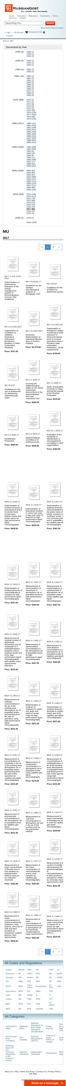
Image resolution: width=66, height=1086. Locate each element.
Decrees (9, 977)
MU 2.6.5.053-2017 (55, 325)
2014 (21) (30, 203)
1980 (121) (31, 123)
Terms (55, 16)
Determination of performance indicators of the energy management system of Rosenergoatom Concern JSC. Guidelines (12, 290)
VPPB (59, 977)
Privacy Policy (54, 1071)
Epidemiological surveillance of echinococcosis (33, 440)
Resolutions (41, 986)
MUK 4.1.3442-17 (54, 582)
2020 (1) (30, 218)
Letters (9, 999)
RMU (38, 991)
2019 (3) (30, 213)
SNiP (51, 970)
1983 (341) (31, 130)
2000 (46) (30, 171)
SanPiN (39, 1009)
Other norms (30, 986)
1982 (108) (31, 128)
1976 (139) (31, 112)
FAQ (16, 1071)
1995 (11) (30, 157)
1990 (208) (31, 147)
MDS (8, 1009)
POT (29, 1004)
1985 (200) (31, 134)
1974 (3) (30, 108)
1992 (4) (30, 151)
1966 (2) (30, 89)
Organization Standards (36, 1053)
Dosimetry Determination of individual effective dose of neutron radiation (34, 339)
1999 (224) (31, 166)
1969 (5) (30, 95)
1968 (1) (30, 93)
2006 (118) (31, 183)
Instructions (11, 991)
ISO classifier (23, 1038)
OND (29, 970)
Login (8, 32)
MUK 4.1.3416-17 (33, 505)
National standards (24, 1053)
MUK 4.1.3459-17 (54, 755)
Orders (30, 977)
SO (50, 977)
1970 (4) (30, 100)
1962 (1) (30, 80)
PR (37, 970)
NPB (20, 1004)
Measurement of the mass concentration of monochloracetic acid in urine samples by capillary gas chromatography (33, 872)
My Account (18, 32)
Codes (8, 970)
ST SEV (51, 986)
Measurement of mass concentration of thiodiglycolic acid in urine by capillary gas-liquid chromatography (56, 821)
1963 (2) (30, 82)
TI (50, 995)
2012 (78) (30, 198)
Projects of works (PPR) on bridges (50, 1038)
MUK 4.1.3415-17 (12, 502)
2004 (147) (31, 179)
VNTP (59, 974)
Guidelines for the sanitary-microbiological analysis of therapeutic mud (33, 289)
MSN (20, 981)
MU (20, 995)
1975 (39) (30, 110)
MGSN (21, 970)
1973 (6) (30, 106)
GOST (8, 986)
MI (19, 974)
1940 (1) (30, 61)
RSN (38, 999)
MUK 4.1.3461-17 (12, 810)
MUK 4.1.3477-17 (33, 861)
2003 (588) (31, 177)
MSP (20, 986)
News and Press (27, 1071)
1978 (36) (30, 117)
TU (58, 970)
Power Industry (49, 1027)
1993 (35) (30, 153)
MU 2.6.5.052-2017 (34, 331)
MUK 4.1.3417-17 (54, 502)
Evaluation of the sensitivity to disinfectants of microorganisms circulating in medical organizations (56, 439)
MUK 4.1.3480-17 (12, 912)
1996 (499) (31, 160)
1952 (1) (30, 69)
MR (20, 977)
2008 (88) (30, 187)
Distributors (45, 16)
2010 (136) (31, 194)
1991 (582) (31, 149)
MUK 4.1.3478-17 (54, 859)
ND (19, 999)
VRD (59, 981)
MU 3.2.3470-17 (33, 434)
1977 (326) (31, 114)
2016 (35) (30, 207)
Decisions (10, 974)
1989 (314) (31, 142)
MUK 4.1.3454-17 (33, 701)
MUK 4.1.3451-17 (54, 642)
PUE (38, 974)
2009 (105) (31, 190)
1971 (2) (30, 102)
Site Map (33, 1074)
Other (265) (31, 222)
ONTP (30, 974)
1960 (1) (30, 76)
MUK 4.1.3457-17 (12, 755)
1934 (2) (30, 56)
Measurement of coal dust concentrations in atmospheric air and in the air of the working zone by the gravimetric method (34, 824)
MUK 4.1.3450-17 (33, 640)
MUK (20, 991)
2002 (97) (30, 175)
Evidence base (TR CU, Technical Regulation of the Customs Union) (10, 1053)
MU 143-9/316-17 (33, 282)
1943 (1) (30, 65)
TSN (51, 1009)
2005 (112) (31, 181)
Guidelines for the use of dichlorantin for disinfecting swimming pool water (13, 393)
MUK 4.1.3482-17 (54, 916)
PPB (29, 1009)
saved (9, 36)
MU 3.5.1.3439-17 (55, 431)
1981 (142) (31, 125)
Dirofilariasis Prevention (10, 440)
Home (11, 16)
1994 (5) (30, 155)
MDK (8, 1004)
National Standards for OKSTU (37, 1038)
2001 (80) (30, 173)
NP (19, 1009)
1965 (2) (30, 87)
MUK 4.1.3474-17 (54, 812)
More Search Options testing (52, 28)
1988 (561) (31, 140)
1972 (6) (30, 104)
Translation (21, 16)
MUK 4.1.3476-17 (12, 861)
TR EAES (51, 1004)
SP (50, 981)
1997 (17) (30, 162)
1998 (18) (30, 164)
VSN (59, 986)
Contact (22, 18)
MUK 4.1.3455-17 (54, 703)
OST (29, 981)
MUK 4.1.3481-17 (33, 915)
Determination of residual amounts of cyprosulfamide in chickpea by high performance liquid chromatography (13, 593)
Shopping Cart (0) (35, 32)
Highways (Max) (24, 1027)
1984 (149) (31, 132)
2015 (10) (30, 205)
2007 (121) (31, 185)
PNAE (30, 995)
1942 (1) (30, 63)
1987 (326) (31, 138)
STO (51, 991)
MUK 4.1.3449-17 (12, 634)
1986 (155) (31, 136)
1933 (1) (30, 54)
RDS (38, 981)
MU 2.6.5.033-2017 (13, 327)
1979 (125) (31, 119)
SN (50, 974)
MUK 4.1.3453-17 (12, 696)
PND (29, 999)
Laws (8, 995)
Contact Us (41, 1071)
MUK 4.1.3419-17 (12, 584)
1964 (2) (30, 85)
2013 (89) (30, 200)
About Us (13, 18)
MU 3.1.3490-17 (54, 383)
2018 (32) (30, 211)
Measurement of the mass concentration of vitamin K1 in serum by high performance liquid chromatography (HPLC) (56, 926)
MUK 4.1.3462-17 (33, 813)
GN (7, 981)
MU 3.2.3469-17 (12, 435)
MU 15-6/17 (52, 284)
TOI (50, 999)
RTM (38, 1004)
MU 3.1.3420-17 (33, 380)
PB (28, 991)
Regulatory (33, 16)
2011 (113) (31, 196)
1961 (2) (30, 78)
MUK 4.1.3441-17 (33, 582)
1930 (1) (30, 52)
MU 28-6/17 (10, 385)
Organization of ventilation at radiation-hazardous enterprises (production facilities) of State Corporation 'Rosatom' (12, 339)
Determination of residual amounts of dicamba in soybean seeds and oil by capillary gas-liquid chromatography (56, 712)
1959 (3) (30, 71)
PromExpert (51, 1053)
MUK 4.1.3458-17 (33, 758)
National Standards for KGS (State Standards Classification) (37, 1027)
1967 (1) (30, 91)
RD (37, 977)
